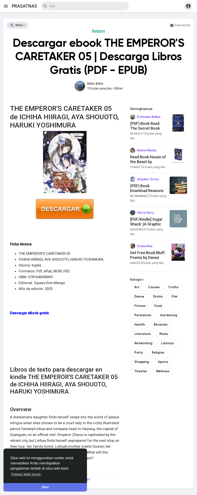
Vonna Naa (144, 246)
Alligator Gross (148, 179)
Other (134, 167)
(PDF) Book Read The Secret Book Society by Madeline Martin (147, 130)
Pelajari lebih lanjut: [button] (26, 474)
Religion (98, 31)
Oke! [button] (45, 487)
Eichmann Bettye (148, 117)
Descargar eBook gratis (29, 313)
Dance (134, 263)
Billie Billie (95, 84)
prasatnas (24, 6)
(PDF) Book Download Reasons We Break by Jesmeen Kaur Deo (147, 193)
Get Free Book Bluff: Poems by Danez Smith (147, 257)
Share (16, 25)
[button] (188, 6)
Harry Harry (145, 212)
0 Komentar (180, 25)
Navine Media (146, 150)
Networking (138, 196)
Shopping (137, 229)
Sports (135, 133)
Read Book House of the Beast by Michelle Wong (148, 162)
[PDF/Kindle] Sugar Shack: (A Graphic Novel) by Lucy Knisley (146, 226)
